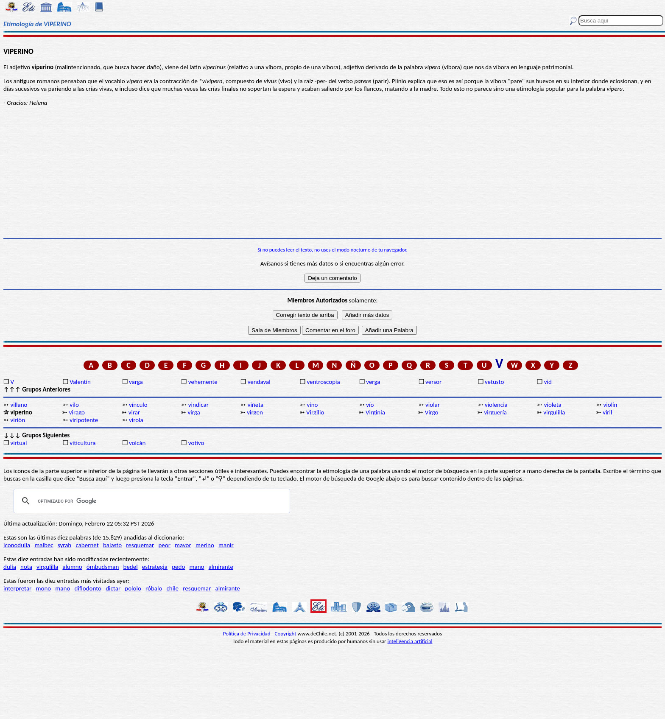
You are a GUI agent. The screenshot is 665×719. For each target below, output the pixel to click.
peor (164, 545)
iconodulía (16, 545)
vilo (74, 404)
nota (26, 567)
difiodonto (88, 588)
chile (173, 588)
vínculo (138, 404)
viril (607, 412)
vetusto (494, 382)
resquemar (140, 545)
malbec (43, 545)
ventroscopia (323, 382)
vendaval (259, 382)
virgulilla (554, 412)
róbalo (153, 588)
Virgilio (315, 412)
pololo (133, 588)
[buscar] (150, 501)
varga (136, 382)
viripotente (84, 420)
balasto (112, 545)
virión (17, 420)
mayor (183, 545)
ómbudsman (103, 567)
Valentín (80, 382)
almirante (221, 567)
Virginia (375, 412)
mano (197, 567)
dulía (9, 567)
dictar (113, 588)
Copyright (285, 633)
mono (43, 588)
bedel (130, 567)
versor (433, 382)
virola (136, 420)
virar (134, 412)
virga (193, 412)
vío (370, 404)
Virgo (432, 412)
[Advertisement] (332, 172)
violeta (553, 404)
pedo (178, 567)
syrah (64, 545)
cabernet (86, 545)
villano (18, 404)
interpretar (17, 588)
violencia (496, 404)
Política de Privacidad (247, 633)
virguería (495, 412)
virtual (18, 443)
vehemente (203, 382)
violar (432, 404)
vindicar (198, 404)
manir (226, 545)
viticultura (82, 443)
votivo (196, 443)
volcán (137, 443)
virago (77, 412)
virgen (255, 412)
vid (548, 382)
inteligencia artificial (410, 641)
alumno (72, 567)
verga (373, 382)
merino (205, 545)
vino (312, 404)
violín (611, 404)
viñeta (256, 404)
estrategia (155, 567)
